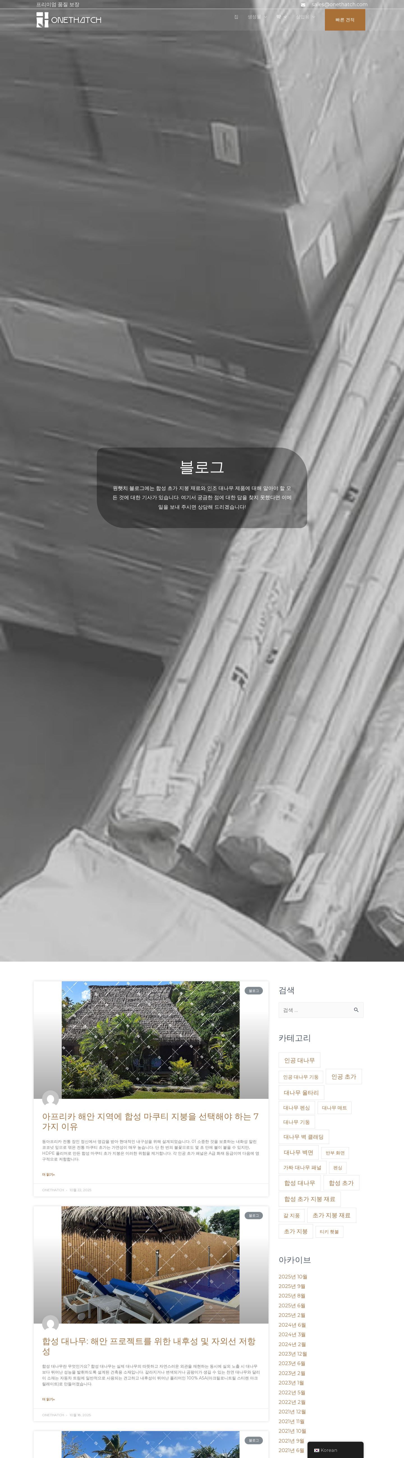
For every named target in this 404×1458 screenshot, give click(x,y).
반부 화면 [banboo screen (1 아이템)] (335, 1153)
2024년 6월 (292, 1324)
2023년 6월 (292, 1361)
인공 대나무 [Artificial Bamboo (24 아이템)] (299, 1060)
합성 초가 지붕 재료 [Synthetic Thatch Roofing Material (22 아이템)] (310, 1199)
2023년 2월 (292, 1370)
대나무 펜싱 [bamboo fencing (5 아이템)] (296, 1108)
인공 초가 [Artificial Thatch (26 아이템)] (343, 1076)
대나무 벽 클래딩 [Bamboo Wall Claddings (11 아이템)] (304, 1137)
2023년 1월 (291, 1380)
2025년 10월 (293, 1277)
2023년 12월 (293, 1352)
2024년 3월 (292, 1333)
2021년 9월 (291, 1436)
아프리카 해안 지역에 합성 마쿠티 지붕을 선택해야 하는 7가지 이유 (150, 1121)
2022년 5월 (292, 1389)
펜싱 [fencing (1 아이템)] (337, 1168)
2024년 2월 (292, 1342)
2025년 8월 (292, 1295)
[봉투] (304, 5)
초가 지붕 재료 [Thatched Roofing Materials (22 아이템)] (332, 1215)
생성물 (246, 20)
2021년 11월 (292, 1417)
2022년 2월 (292, 1398)
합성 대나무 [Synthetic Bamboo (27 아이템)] (299, 1183)
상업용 (298, 20)
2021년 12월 (292, 1408)
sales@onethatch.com (340, 4)
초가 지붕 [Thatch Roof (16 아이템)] (296, 1231)
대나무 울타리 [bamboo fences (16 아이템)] (301, 1093)
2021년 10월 (292, 1426)
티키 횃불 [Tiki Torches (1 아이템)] (329, 1232)
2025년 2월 (292, 1314)
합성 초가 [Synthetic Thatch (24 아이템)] (341, 1183)
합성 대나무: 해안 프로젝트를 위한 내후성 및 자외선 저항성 (149, 1346)
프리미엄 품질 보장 (57, 4)
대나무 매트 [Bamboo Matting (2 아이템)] (334, 1108)
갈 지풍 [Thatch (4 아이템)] (291, 1216)
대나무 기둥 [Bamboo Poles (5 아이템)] (296, 1122)
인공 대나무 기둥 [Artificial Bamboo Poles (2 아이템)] (301, 1077)
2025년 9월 (292, 1286)
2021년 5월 (291, 1455)
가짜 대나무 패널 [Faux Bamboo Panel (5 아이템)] (302, 1167)
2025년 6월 (292, 1305)
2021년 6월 (291, 1445)
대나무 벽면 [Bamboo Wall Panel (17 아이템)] (298, 1152)
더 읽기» (48, 1174)
